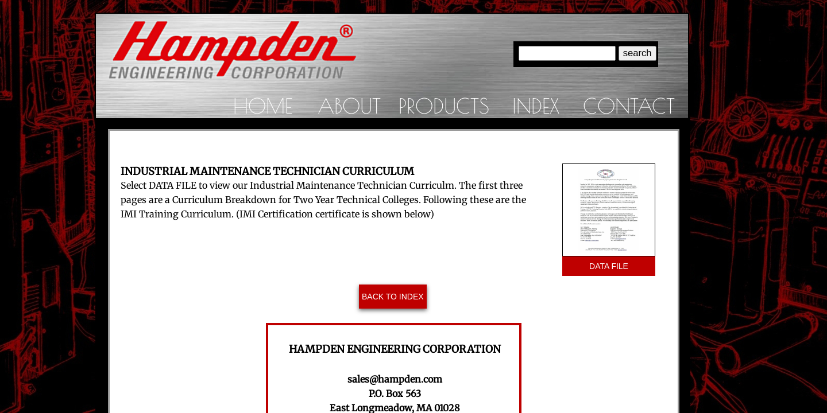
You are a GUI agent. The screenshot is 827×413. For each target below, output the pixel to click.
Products (444, 105)
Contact (629, 105)
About (349, 105)
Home (262, 105)
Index (535, 105)
